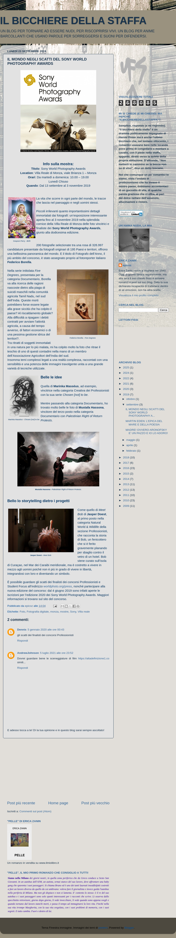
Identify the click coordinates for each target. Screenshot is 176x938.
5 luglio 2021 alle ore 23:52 (56, 652)
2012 (126, 489)
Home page (58, 803)
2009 (126, 505)
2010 (126, 500)
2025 (126, 367)
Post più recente (21, 803)
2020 (126, 388)
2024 (126, 372)
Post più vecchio (95, 803)
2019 (126, 394)
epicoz (127, 265)
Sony (73, 611)
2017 (126, 462)
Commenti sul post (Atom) (35, 811)
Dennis (21, 629)
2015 (126, 473)
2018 (126, 457)
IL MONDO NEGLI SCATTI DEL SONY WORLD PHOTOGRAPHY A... (145, 412)
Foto (22, 611)
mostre (64, 611)
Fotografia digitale (38, 611)
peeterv (102, 927)
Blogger (129, 927)
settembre (132, 404)
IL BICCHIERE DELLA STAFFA (73, 20)
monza (54, 611)
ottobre (131, 399)
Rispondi (22, 640)
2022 (126, 378)
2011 (126, 495)
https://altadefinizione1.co (93, 658)
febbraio (131, 450)
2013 (126, 484)
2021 (126, 383)
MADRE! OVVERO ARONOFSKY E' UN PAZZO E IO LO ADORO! (147, 431)
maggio (131, 439)
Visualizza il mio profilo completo (139, 295)
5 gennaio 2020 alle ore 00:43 (46, 629)
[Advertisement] (58, 769)
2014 (126, 478)
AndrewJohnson (28, 652)
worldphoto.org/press (58, 586)
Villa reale (84, 611)
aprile (130, 445)
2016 (126, 468)
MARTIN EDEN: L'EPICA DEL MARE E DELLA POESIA (144, 423)
